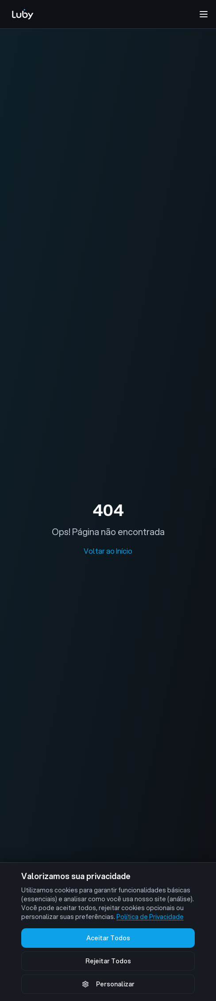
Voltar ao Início (108, 551)
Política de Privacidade (150, 916)
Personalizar (108, 984)
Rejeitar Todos (108, 961)
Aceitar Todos (108, 938)
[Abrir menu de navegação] (203, 14)
